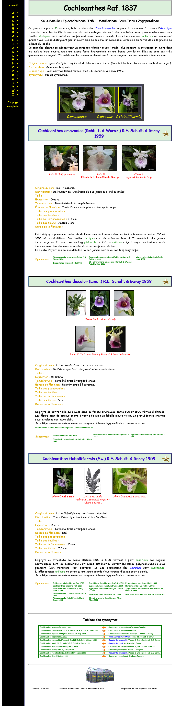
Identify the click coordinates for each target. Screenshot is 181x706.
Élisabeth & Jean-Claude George (100, 177)
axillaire (117, 242)
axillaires (147, 36)
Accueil (13, 5)
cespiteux (142, 560)
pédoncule (90, 242)
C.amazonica (76, 114)
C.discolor (105, 114)
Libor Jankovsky (121, 354)
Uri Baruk (68, 496)
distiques (44, 36)
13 (56, 28)
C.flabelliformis (128, 114)
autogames (157, 567)
